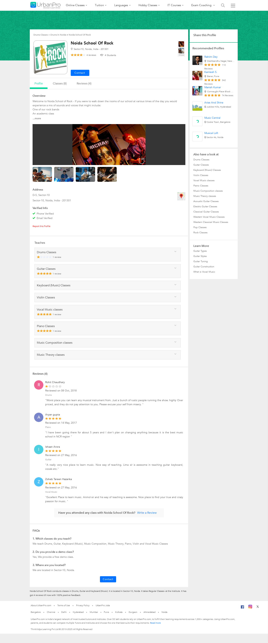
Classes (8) (60, 83)
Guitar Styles (200, 256)
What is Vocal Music (204, 271)
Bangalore (36, 612)
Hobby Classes (147, 5)
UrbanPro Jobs (103, 605)
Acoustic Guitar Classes (206, 201)
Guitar (48, 459)
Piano (48, 427)
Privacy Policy (83, 605)
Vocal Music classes (204, 180)
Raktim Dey (211, 57)
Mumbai (94, 612)
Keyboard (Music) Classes (207, 170)
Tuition (99, 5)
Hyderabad (78, 612)
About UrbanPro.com (41, 605)
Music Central (212, 118)
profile (38, 83)
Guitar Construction (203, 266)
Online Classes (75, 5)
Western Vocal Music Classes (209, 217)
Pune (106, 612)
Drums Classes (201, 159)
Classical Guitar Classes (206, 211)
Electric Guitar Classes (205, 206)
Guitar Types (200, 251)
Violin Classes (200, 175)
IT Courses (174, 5)
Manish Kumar (212, 87)
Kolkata (118, 612)
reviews (91, 55)
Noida (165, 612)
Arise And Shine (213, 102)
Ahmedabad (149, 612)
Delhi (64, 612)
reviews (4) (84, 83)
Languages (121, 5)
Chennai (51, 612)
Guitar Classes (201, 165)
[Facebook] (242, 608)
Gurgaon (133, 612)
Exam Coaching (201, 5)
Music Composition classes (208, 191)
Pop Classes (200, 227)
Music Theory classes (204, 196)
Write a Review (147, 513)
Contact (108, 579)
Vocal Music (51, 491)
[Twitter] (258, 607)
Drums (48, 395)
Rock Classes (200, 232)
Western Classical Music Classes (210, 222)
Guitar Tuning (200, 261)
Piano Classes (200, 185)
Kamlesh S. (210, 72)
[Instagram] (250, 607)
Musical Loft (211, 133)
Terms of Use (63, 605)
